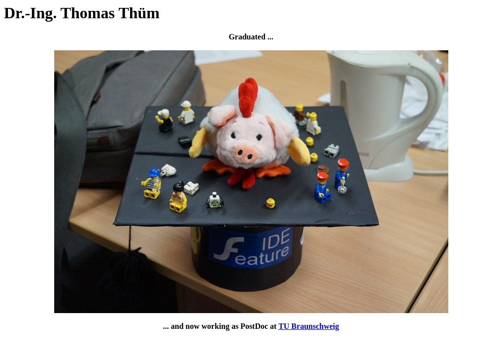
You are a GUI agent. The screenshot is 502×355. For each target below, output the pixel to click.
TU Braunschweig (308, 326)
